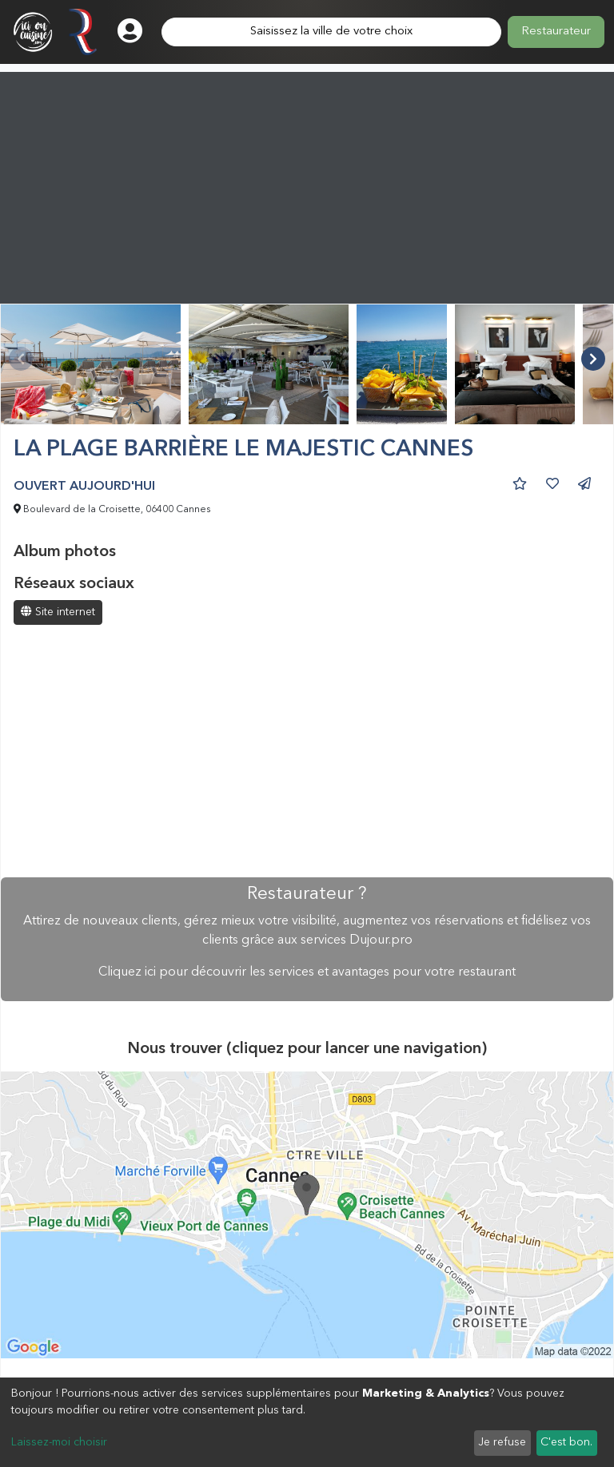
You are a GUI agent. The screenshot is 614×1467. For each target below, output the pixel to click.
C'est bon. (566, 1442)
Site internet (58, 612)
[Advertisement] (307, 184)
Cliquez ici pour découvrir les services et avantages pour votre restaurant (307, 972)
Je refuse (502, 1442)
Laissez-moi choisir (59, 1442)
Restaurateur (556, 32)
